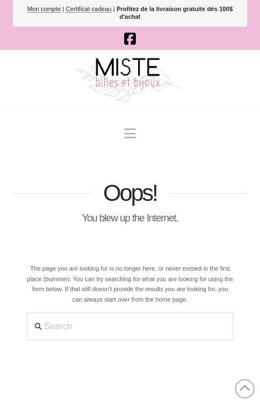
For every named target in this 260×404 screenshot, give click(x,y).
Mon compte (44, 9)
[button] (130, 134)
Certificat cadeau (89, 9)
